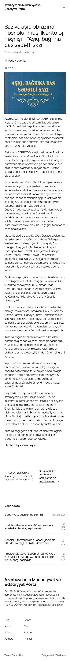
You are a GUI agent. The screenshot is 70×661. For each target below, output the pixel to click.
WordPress (61, 655)
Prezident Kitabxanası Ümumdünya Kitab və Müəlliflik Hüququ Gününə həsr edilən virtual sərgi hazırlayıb (29, 556)
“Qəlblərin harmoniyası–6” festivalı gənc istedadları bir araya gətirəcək (29, 527)
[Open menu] (64, 7)
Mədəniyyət (29, 52)
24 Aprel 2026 (63, 541)
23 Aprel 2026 (63, 556)
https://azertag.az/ (26, 445)
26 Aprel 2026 (59, 514)
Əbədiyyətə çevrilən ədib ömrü (23, 514)
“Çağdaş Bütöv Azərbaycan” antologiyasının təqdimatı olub (47, 476)
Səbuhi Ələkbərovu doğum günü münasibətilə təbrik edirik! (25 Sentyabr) (18, 476)
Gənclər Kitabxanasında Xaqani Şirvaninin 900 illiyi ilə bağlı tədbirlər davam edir (29, 541)
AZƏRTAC (24, 152)
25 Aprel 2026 (63, 526)
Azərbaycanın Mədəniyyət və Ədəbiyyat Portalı (22, 7)
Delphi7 (17, 52)
